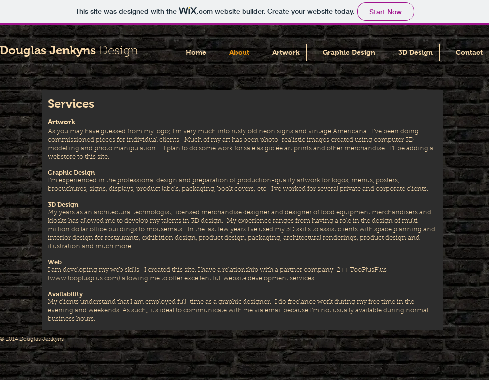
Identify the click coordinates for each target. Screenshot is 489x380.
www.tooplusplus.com (84, 279)
